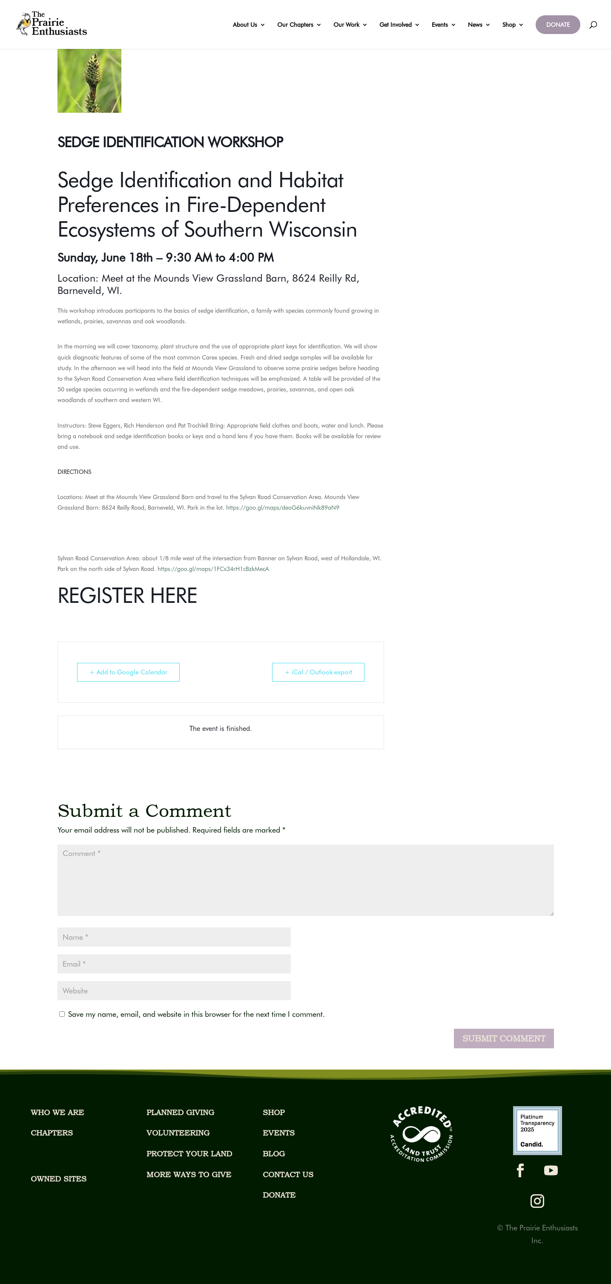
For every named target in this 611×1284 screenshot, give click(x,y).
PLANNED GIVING (180, 1112)
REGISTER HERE (127, 595)
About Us (245, 25)
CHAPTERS (52, 1132)
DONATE (558, 24)
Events (440, 25)
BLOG (274, 1153)
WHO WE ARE (57, 1112)
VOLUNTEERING (177, 1132)
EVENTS (279, 1132)
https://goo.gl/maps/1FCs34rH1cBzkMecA (213, 568)
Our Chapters (295, 25)
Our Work (346, 25)
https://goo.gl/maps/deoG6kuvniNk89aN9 (282, 507)
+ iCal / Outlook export (318, 672)
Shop (509, 25)
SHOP (273, 1112)
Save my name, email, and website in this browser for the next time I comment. (196, 1014)
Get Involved (395, 25)
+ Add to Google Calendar (128, 672)
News (475, 25)
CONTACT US (288, 1174)
